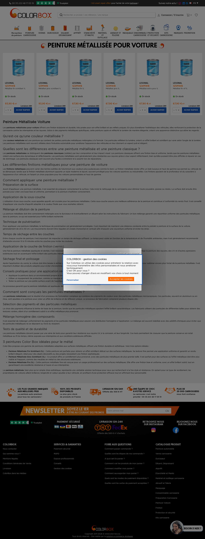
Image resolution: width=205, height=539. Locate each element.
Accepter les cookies (121, 279)
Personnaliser (73, 280)
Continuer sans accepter (128, 253)
